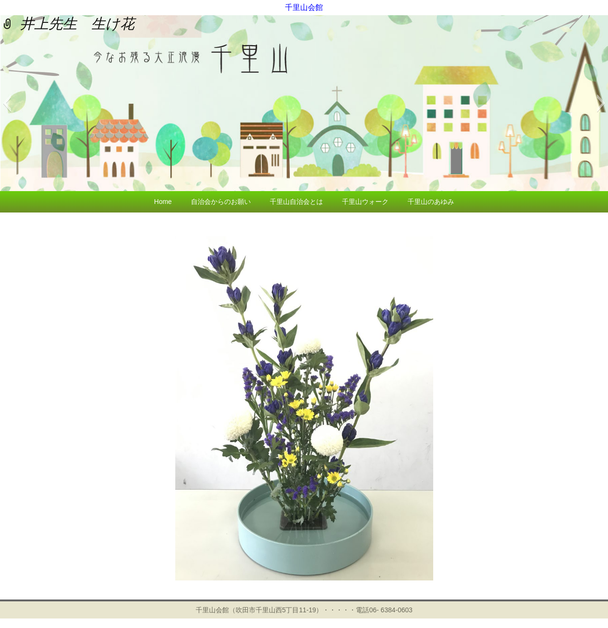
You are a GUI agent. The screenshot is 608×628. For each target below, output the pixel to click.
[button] (6, 103)
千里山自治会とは (296, 201)
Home (162, 201)
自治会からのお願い (221, 201)
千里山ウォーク (365, 201)
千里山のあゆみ (431, 201)
